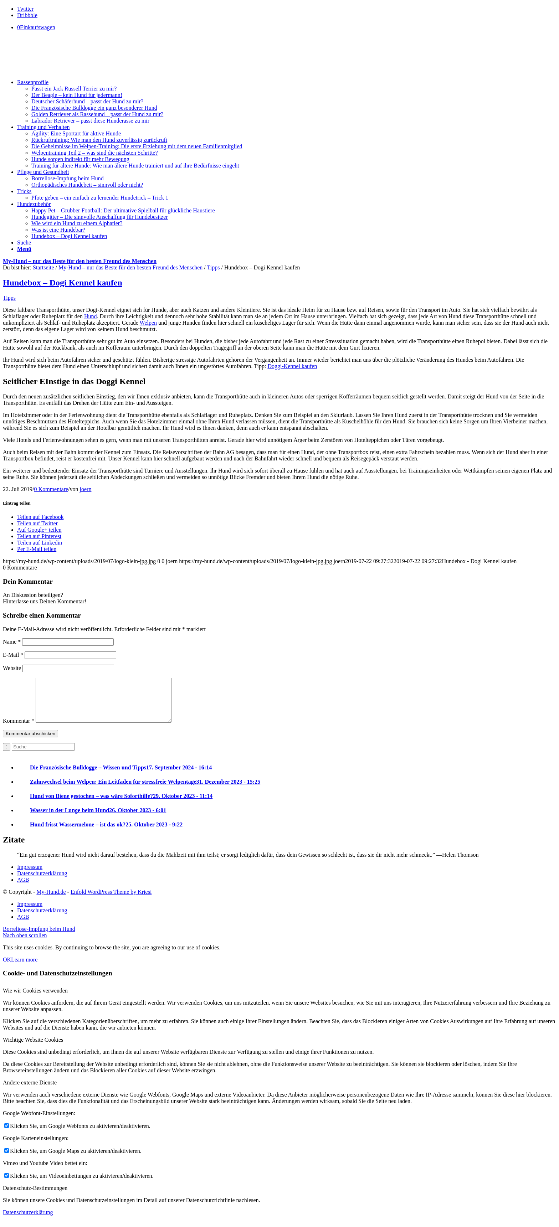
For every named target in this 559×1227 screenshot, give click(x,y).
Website (12, 668)
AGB (23, 888)
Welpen (148, 323)
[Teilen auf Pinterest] (39, 536)
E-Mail (13, 655)
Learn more (24, 968)
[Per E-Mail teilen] (36, 549)
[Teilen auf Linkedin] (39, 543)
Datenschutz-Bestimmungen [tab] (35, 1197)
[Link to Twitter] (25, 9)
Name (12, 642)
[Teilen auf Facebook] (40, 517)
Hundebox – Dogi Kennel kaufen (62, 282)
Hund (90, 316)
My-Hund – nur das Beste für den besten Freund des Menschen (80, 261)
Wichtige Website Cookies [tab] (33, 1048)
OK (7, 968)
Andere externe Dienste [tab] (30, 1091)
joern (86, 489)
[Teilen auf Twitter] (37, 523)
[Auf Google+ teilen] (39, 530)
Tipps (213, 267)
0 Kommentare (51, 489)
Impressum (29, 875)
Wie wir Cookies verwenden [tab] (35, 999)
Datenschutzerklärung (42, 882)
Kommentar (18, 729)
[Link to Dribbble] (27, 15)
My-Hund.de (51, 900)
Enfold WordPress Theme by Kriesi (111, 900)
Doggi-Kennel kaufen (292, 366)
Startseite (43, 267)
